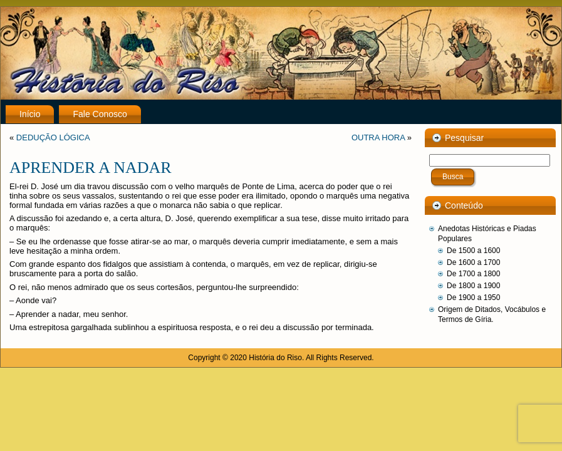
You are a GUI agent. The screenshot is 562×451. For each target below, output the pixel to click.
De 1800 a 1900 (473, 285)
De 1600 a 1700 (473, 262)
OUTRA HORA (378, 137)
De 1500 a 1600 (473, 250)
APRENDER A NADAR (90, 167)
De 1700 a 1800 (473, 273)
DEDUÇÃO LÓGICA (53, 137)
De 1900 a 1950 (473, 297)
